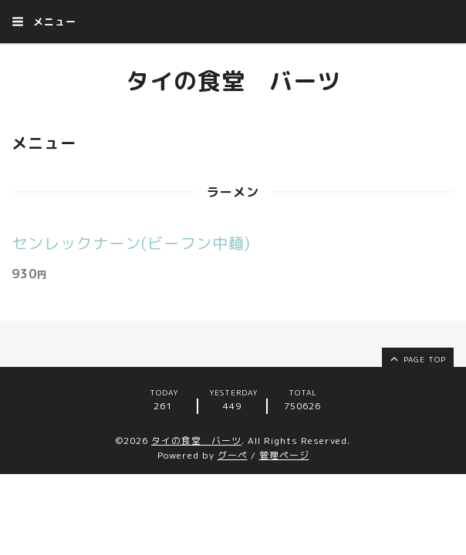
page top (417, 358)
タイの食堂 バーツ (233, 81)
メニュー (44, 22)
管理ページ (284, 455)
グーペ (233, 455)
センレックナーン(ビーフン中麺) (131, 243)
